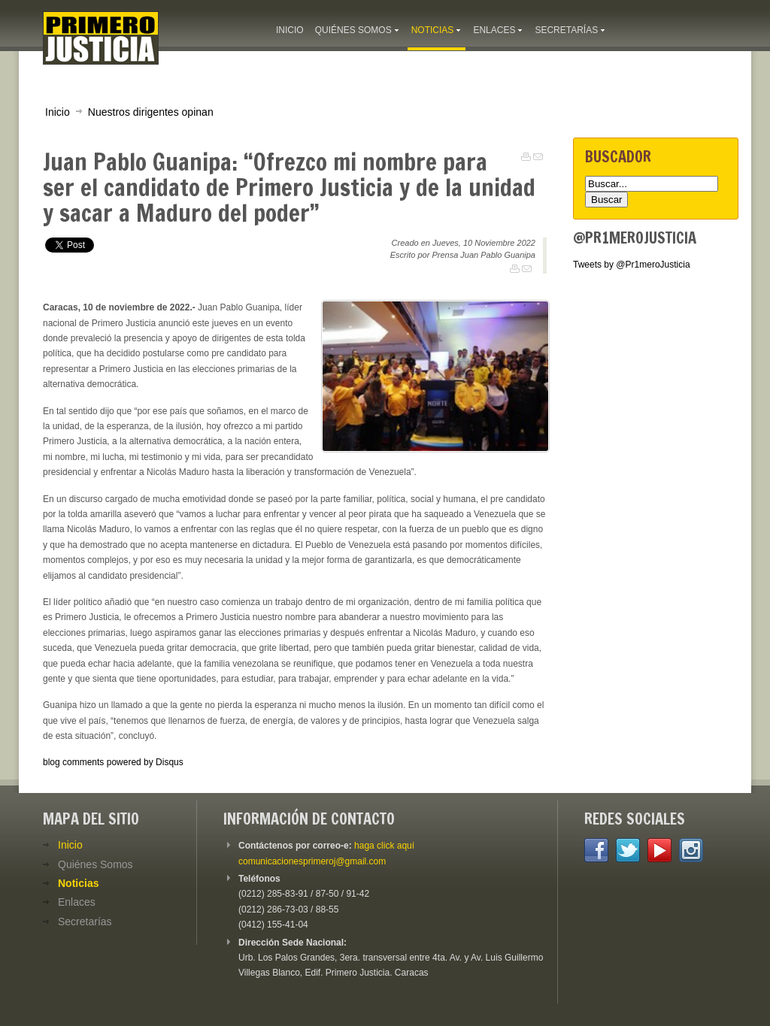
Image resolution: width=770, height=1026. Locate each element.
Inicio (57, 112)
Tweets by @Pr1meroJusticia (631, 264)
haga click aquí (384, 845)
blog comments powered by (113, 762)
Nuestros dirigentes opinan (151, 112)
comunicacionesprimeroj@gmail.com (312, 861)
